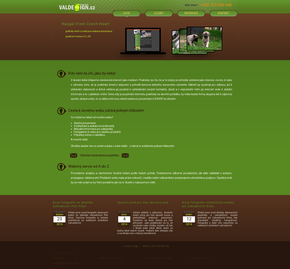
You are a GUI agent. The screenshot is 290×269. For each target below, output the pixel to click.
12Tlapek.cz (59, 258)
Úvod (126, 13)
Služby (159, 13)
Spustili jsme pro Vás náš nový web (142, 202)
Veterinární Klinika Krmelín (158, 258)
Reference (191, 13)
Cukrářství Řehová (200, 258)
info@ (135, 246)
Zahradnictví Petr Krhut (110, 258)
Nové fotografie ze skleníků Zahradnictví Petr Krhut (73, 204)
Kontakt (223, 13)
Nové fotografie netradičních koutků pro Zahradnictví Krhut (208, 204)
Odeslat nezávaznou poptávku (99, 155)
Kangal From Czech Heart (66, 263)
